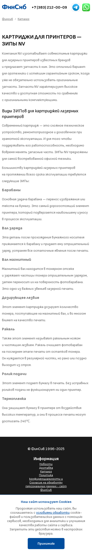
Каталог (46, 471)
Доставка (46, 468)
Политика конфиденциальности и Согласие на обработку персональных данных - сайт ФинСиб (46, 482)
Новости (46, 464)
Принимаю (46, 543)
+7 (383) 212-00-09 (49, 7)
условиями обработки (53, 512)
